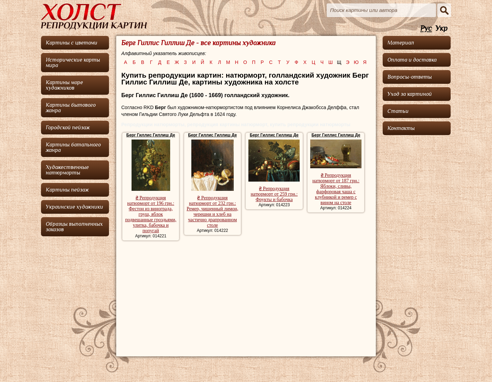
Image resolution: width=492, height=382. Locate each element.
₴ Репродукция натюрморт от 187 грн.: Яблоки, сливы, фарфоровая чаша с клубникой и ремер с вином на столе (335, 189)
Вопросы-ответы (409, 77)
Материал (400, 42)
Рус (426, 28)
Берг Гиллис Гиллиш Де (150, 135)
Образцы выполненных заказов (74, 226)
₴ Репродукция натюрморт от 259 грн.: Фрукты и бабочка (274, 194)
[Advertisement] (245, 295)
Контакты (401, 128)
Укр (441, 28)
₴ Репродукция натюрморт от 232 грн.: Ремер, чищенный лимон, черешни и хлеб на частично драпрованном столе (212, 211)
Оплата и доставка (412, 60)
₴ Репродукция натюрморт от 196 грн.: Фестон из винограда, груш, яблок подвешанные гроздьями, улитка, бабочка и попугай (150, 214)
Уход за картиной (409, 94)
